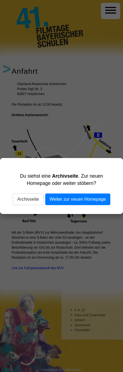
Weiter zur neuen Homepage (78, 199)
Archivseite (28, 199)
